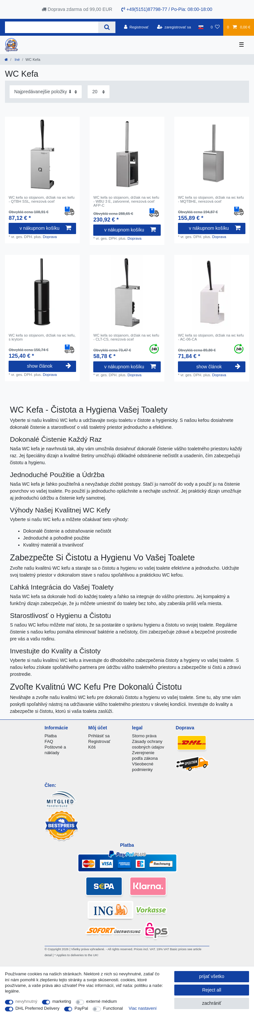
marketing (61, 1001)
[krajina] (201, 27)
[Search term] (51, 27)
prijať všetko (211, 976)
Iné (17, 59)
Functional (113, 1008)
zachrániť (211, 1003)
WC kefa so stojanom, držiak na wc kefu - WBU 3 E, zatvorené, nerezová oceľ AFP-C (126, 201)
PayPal (81, 1008)
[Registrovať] (136, 27)
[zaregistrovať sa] (174, 27)
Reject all (211, 990)
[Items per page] (98, 91)
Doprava (50, 237)
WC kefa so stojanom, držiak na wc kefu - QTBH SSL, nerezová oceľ (41, 199)
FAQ (49, 741)
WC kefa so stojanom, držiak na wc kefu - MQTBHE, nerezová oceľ (211, 199)
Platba (51, 735)
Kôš (92, 747)
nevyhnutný (26, 1001)
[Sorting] (46, 91)
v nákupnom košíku (45, 228)
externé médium (101, 1001)
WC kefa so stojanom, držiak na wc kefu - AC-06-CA (211, 337)
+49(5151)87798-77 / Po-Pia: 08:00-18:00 (166, 9)
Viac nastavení (143, 1008)
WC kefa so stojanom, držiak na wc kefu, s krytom (42, 337)
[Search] (106, 27)
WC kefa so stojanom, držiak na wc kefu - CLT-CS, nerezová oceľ (126, 337)
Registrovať (99, 741)
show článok (49, 366)
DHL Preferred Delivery (38, 1008)
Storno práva (144, 735)
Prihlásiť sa (99, 735)
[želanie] (215, 27)
